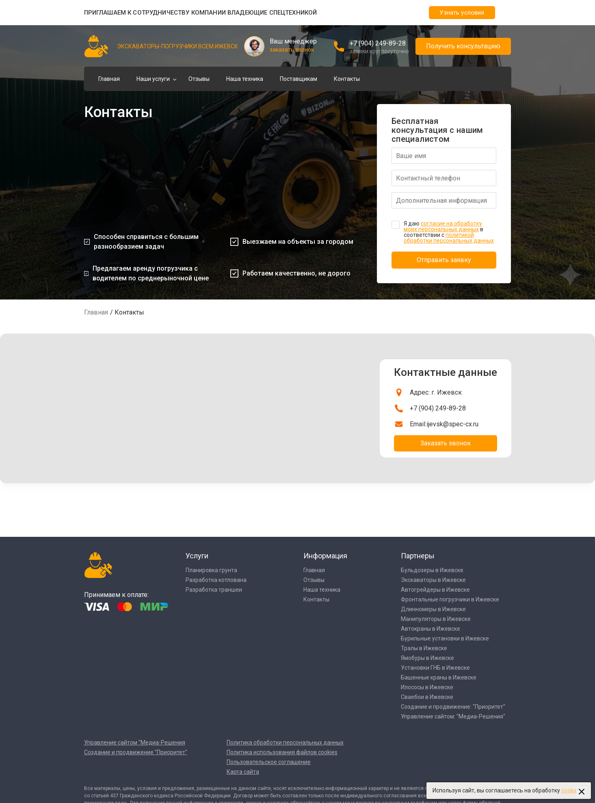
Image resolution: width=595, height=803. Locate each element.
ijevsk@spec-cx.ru (452, 424)
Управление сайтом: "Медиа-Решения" (453, 716)
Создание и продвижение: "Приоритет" (453, 706)
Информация (325, 555)
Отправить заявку (444, 260)
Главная (109, 79)
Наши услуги (153, 79)
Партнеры (418, 555)
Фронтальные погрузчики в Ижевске (450, 599)
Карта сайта (243, 771)
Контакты (347, 79)
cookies (571, 790)
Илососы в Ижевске (427, 687)
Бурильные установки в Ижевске (445, 638)
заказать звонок (292, 49)
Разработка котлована (216, 580)
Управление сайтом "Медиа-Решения (134, 742)
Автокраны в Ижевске (430, 628)
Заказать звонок (445, 443)
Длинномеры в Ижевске (433, 609)
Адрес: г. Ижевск (436, 392)
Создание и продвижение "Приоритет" (135, 752)
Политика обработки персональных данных (285, 742)
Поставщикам (298, 79)
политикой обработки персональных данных (449, 238)
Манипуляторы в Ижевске (436, 619)
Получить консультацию (463, 46)
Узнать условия (461, 12)
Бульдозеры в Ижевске (432, 570)
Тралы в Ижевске (424, 648)
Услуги (197, 555)
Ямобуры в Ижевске (427, 658)
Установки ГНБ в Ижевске (435, 667)
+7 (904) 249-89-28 (378, 43)
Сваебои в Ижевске (427, 697)
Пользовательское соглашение (269, 762)
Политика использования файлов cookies (282, 752)
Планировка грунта (211, 570)
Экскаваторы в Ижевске (433, 580)
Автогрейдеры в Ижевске (435, 589)
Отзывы (199, 79)
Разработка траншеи (214, 589)
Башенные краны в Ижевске (438, 677)
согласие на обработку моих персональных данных (443, 226)
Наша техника (244, 79)
